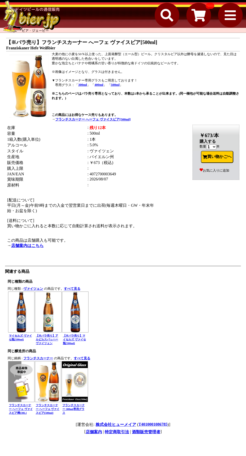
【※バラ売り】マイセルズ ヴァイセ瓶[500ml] (74, 339)
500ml (115, 85)
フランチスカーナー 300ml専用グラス (73, 409)
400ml (98, 85)
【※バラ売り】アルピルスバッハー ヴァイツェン (47, 339)
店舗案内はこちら (27, 245)
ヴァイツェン (33, 289)
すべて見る (72, 289)
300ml (82, 85)
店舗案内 (94, 432)
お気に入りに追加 (214, 170)
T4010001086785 (153, 424)
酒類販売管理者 (146, 432)
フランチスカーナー (38, 358)
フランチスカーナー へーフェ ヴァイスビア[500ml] (93, 119)
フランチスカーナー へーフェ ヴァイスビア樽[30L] (21, 409)
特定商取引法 (117, 432)
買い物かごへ (217, 156)
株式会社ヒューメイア (116, 424)
